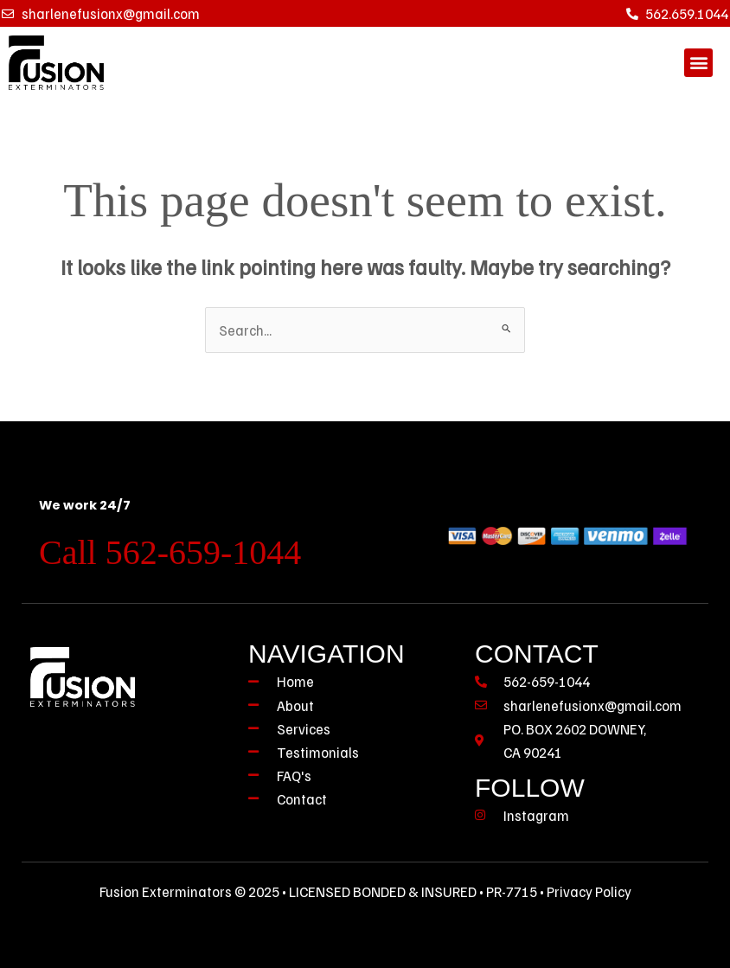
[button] (698, 62)
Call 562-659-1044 (170, 552)
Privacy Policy (589, 891)
